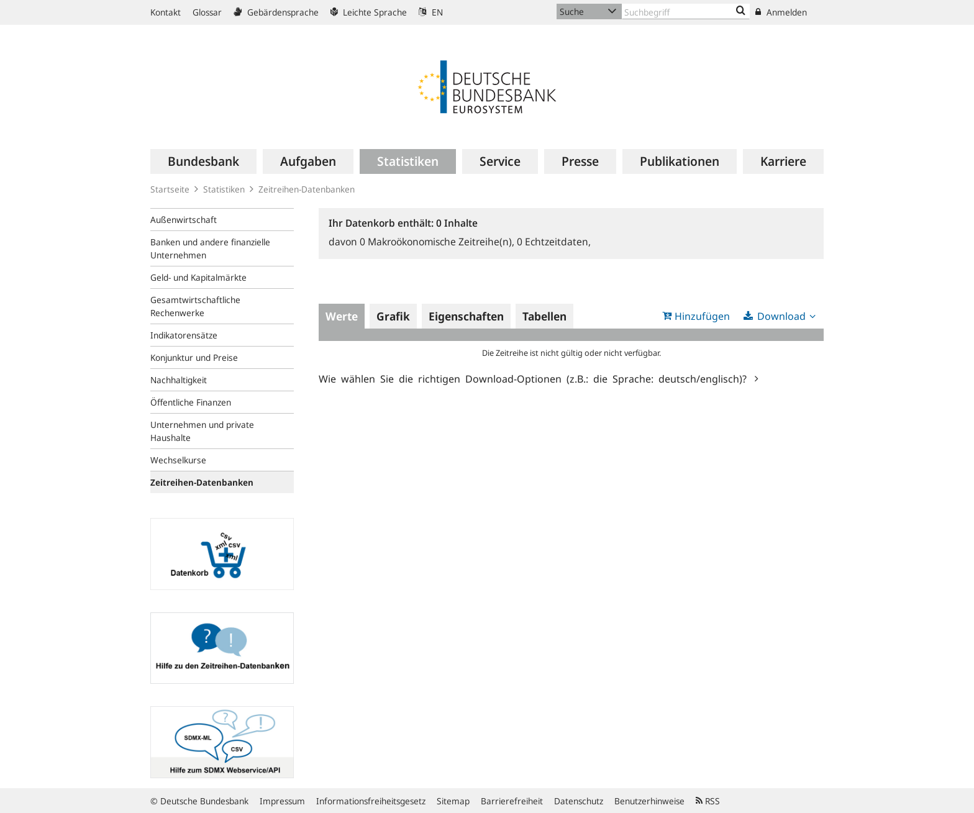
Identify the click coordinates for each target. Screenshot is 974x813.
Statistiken (224, 189)
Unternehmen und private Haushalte (202, 431)
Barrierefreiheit (512, 801)
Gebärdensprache (276, 12)
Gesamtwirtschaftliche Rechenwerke (195, 306)
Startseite (169, 189)
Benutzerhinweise (649, 801)
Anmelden (781, 12)
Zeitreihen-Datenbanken (306, 189)
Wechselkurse (178, 460)
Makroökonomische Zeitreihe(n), (438, 241)
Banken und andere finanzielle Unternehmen (210, 248)
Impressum (282, 801)
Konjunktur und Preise (194, 357)
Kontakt (165, 12)
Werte (341, 316)
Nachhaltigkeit (178, 380)
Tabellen (544, 316)
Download (781, 316)
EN (431, 12)
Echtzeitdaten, (554, 241)
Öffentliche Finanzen (190, 402)
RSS (708, 801)
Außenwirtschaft (183, 219)
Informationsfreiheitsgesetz (371, 801)
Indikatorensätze (183, 335)
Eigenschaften (466, 316)
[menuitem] (203, 161)
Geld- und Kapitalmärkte (198, 277)
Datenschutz (578, 801)
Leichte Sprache (368, 12)
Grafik (393, 316)
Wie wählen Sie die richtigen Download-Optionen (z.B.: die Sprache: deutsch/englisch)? (535, 378)
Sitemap (453, 801)
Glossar (207, 12)
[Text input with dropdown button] (686, 11)
